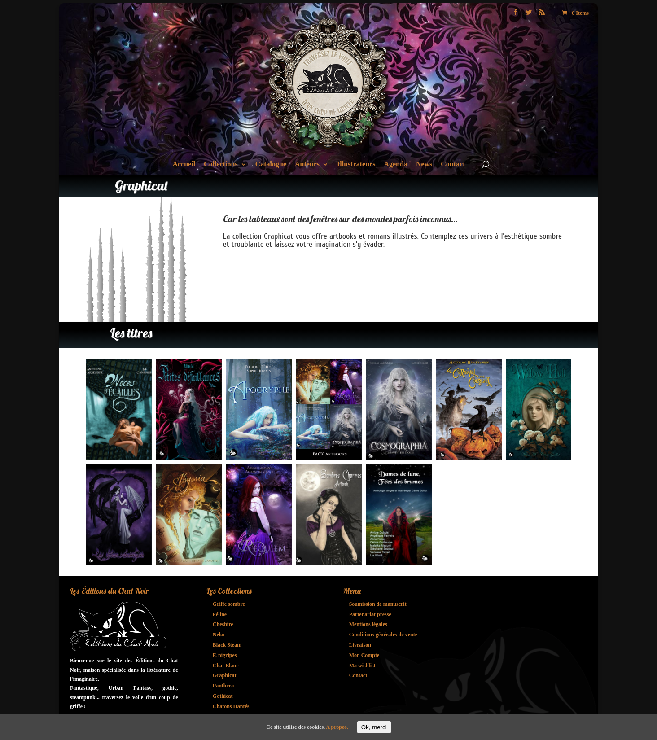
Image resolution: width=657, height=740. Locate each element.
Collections (221, 164)
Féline (220, 614)
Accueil (183, 164)
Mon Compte (364, 655)
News (424, 164)
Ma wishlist (362, 665)
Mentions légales (368, 624)
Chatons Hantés (231, 706)
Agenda (395, 164)
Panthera (223, 686)
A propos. (337, 727)
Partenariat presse (370, 614)
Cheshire (223, 624)
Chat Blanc (226, 665)
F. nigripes (225, 655)
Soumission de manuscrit (378, 604)
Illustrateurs (356, 164)
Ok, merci (374, 727)
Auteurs (307, 164)
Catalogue (270, 164)
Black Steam (227, 645)
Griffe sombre (229, 604)
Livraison (360, 645)
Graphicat (225, 675)
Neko (219, 634)
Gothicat (223, 696)
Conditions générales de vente (383, 634)
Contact (453, 164)
